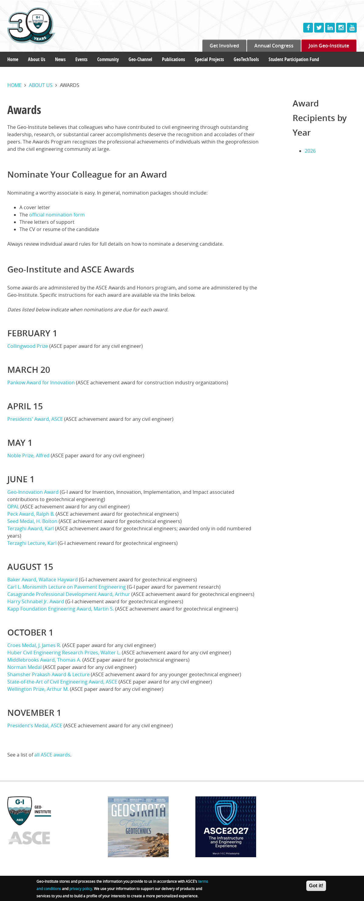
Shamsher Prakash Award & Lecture (48, 674)
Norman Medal (24, 667)
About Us (36, 59)
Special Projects (209, 59)
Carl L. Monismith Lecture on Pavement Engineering (66, 587)
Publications (173, 59)
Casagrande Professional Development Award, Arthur (68, 594)
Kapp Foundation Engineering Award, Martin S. (60, 608)
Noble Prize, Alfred (28, 455)
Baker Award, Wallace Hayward (42, 579)
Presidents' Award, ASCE (35, 419)
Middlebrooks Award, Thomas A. (44, 660)
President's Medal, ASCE (34, 725)
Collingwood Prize (27, 346)
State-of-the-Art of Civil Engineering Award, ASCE (62, 681)
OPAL (13, 506)
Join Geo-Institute (329, 45)
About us (41, 85)
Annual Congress (274, 45)
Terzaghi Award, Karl (30, 528)
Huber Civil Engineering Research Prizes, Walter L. (64, 652)
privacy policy (80, 889)
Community (108, 59)
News (60, 59)
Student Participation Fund (294, 59)
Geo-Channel (140, 59)
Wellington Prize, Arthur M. (38, 689)
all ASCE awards (52, 754)
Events (81, 59)
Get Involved (224, 45)
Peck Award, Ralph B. (30, 514)
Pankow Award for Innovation (41, 382)
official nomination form (57, 214)
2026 (310, 150)
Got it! (316, 886)
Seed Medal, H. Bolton (32, 521)
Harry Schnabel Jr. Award (35, 601)
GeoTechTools (246, 59)
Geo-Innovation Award (33, 492)
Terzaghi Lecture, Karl (32, 543)
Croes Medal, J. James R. (34, 645)
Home (12, 59)
